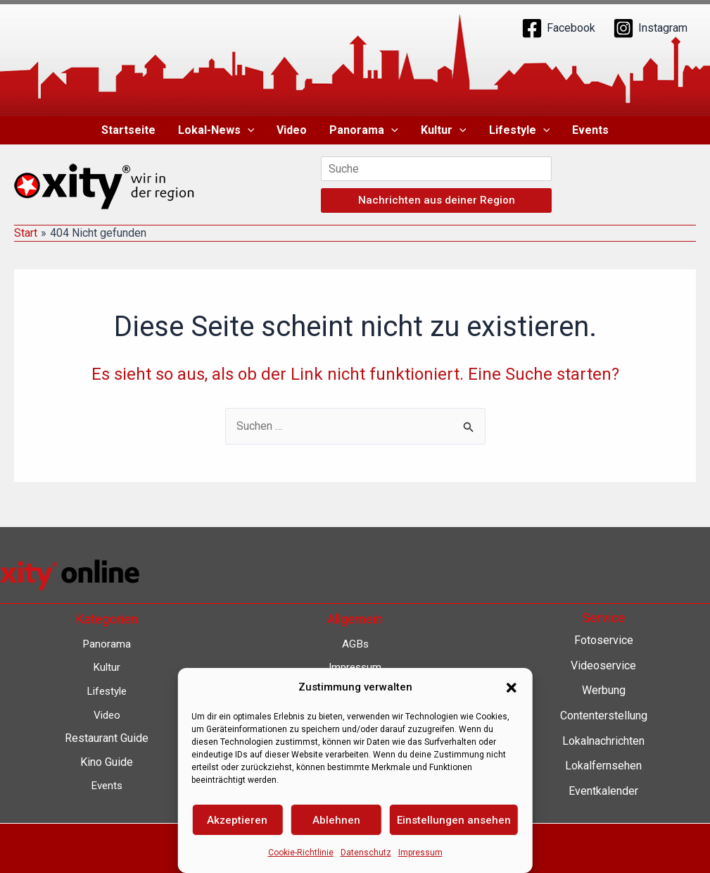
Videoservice (603, 665)
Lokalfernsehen (603, 765)
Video (292, 130)
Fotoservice (603, 640)
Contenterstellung (603, 715)
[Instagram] (650, 28)
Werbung (604, 690)
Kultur (444, 130)
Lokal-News (216, 130)
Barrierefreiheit (355, 762)
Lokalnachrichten (603, 741)
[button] (248, 130)
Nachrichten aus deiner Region (436, 200)
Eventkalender (603, 791)
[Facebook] (558, 28)
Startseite (128, 130)
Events (590, 130)
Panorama (363, 130)
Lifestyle (519, 130)
